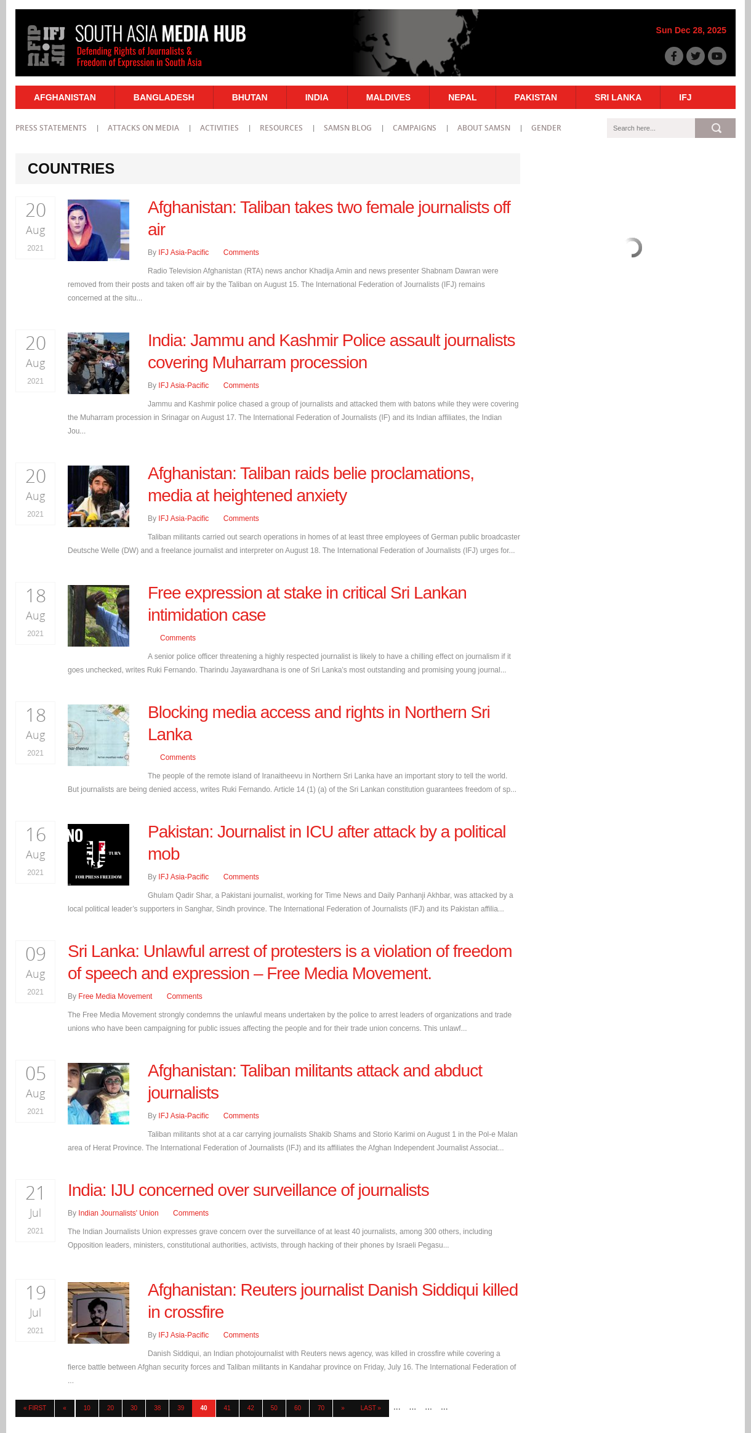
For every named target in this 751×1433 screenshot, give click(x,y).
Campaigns (414, 128)
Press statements (51, 128)
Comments (241, 252)
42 (250, 1408)
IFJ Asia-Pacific (183, 252)
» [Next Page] (343, 1408)
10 (87, 1408)
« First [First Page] (34, 1408)
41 (227, 1408)
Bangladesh (164, 97)
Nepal (462, 97)
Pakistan (536, 97)
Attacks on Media (143, 128)
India (317, 97)
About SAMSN (483, 128)
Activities (219, 128)
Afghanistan (65, 97)
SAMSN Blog (348, 128)
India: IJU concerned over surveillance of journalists (248, 1190)
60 (297, 1408)
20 (110, 1408)
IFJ (685, 97)
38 (157, 1408)
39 (180, 1408)
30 (134, 1408)
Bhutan (250, 97)
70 (321, 1408)
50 (274, 1408)
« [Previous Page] (64, 1408)
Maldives (388, 97)
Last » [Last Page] (371, 1408)
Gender (546, 128)
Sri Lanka (618, 97)
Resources (281, 128)
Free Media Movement (115, 996)
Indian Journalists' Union (118, 1213)
